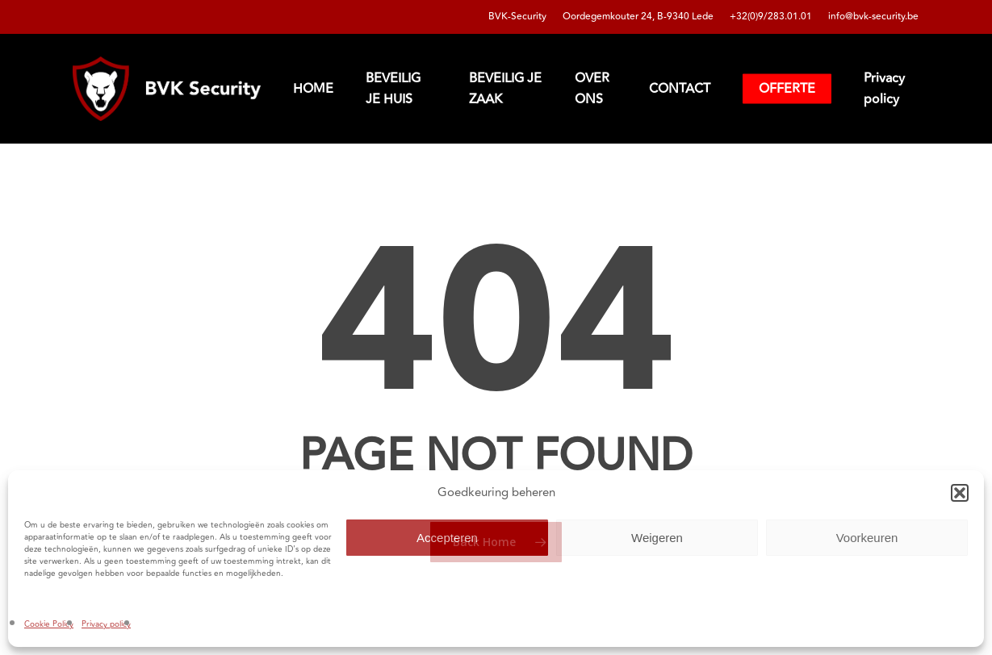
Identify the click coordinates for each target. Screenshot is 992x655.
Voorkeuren (867, 537)
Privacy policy (106, 624)
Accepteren (447, 537)
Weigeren (657, 537)
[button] (960, 493)
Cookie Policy (48, 624)
